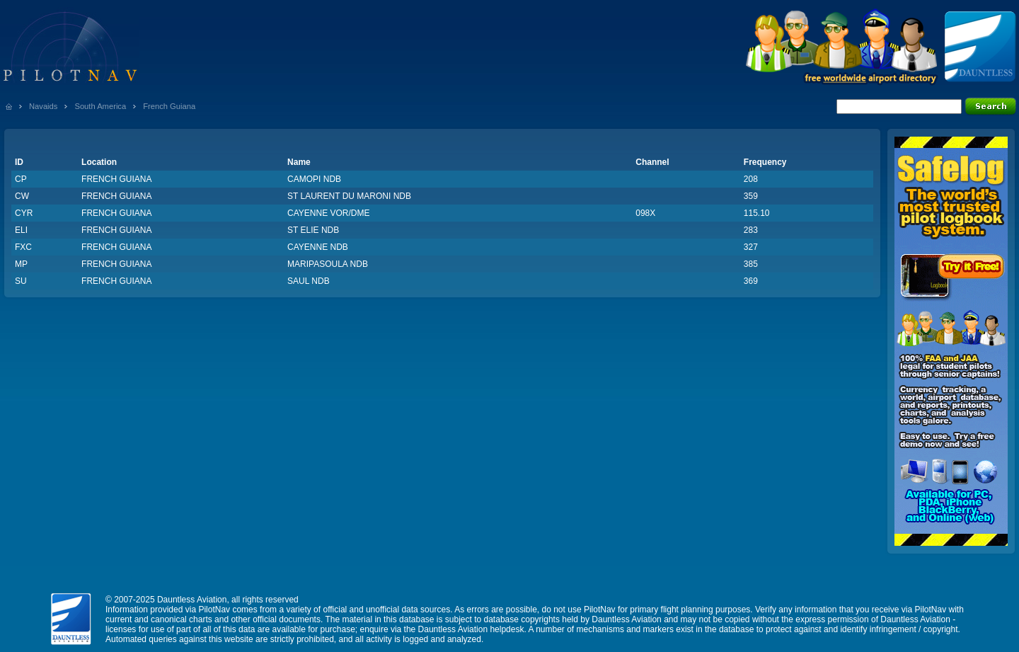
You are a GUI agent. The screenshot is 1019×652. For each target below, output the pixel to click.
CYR (24, 213)
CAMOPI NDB (314, 179)
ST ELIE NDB (313, 230)
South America (100, 106)
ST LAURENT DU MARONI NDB (349, 196)
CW (22, 196)
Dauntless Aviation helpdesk (471, 629)
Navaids (43, 106)
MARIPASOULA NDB (327, 264)
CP (21, 179)
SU (21, 281)
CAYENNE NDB (317, 247)
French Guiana (169, 106)
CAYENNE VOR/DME (328, 213)
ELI (21, 230)
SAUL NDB (308, 281)
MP (21, 264)
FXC (23, 247)
